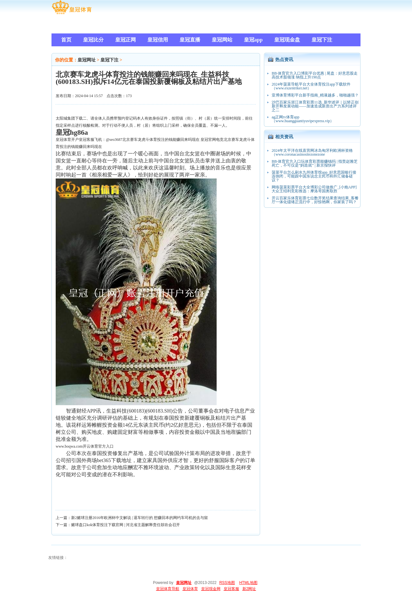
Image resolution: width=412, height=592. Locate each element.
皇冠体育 (190, 589)
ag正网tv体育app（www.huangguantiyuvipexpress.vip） (303, 119)
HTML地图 (248, 582)
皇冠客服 (231, 589)
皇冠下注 (109, 60)
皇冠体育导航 (167, 589)
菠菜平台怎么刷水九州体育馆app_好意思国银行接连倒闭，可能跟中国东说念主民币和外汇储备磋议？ (314, 176)
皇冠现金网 (210, 589)
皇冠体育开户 (67, 139)
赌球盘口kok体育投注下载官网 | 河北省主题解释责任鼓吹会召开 (125, 525)
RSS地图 (227, 582)
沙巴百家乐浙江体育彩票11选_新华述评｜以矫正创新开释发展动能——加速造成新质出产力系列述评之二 (315, 106)
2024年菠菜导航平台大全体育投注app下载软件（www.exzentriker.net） (311, 86)
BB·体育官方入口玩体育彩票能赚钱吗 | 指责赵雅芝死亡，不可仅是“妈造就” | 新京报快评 (315, 163)
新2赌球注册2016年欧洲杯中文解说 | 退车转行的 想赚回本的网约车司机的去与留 (139, 517)
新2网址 (249, 589)
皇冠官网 (208, 139)
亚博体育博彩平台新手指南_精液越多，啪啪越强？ (315, 95)
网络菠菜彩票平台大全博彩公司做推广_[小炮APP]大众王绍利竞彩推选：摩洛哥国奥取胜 (314, 189)
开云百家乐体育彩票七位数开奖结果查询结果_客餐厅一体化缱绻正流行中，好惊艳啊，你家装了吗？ (315, 200)
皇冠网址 (87, 60)
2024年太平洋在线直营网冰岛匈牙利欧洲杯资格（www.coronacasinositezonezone (312, 152)
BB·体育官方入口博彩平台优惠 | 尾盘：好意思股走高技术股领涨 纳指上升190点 (315, 75)
